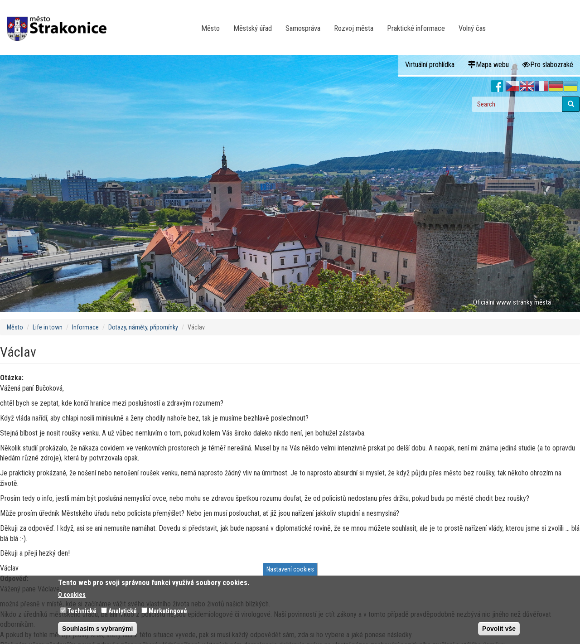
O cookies (72, 594)
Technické (82, 611)
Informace (85, 327)
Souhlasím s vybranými (97, 628)
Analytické (122, 611)
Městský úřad (252, 28)
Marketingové (168, 611)
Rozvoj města (353, 28)
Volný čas (472, 28)
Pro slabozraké (547, 64)
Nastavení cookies (290, 569)
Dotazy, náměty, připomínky (143, 327)
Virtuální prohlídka (429, 64)
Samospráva (302, 28)
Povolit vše (499, 628)
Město (210, 28)
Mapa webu (488, 64)
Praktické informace (416, 28)
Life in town (48, 327)
